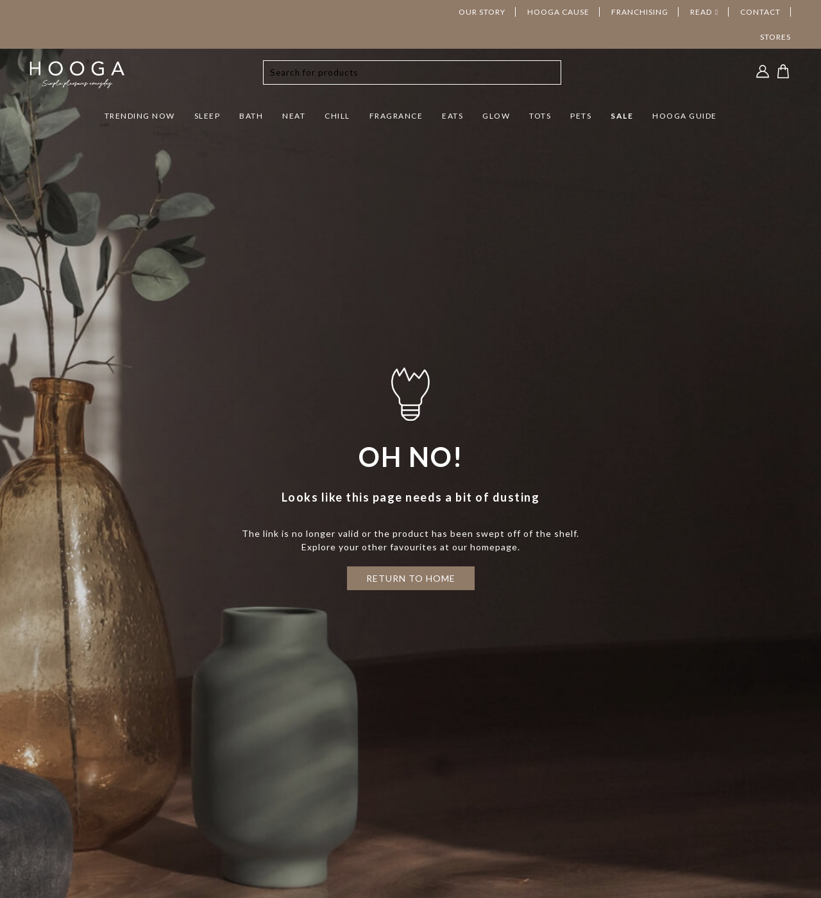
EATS (452, 116)
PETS (580, 116)
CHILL (337, 116)
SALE (622, 116)
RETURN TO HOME (410, 578)
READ (701, 12)
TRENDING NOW (140, 116)
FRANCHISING (639, 12)
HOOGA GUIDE (684, 116)
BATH (251, 116)
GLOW (496, 116)
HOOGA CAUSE (558, 12)
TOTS (540, 116)
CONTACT (760, 12)
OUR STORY (482, 12)
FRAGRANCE (396, 116)
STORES (775, 37)
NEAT (293, 116)
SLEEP (207, 116)
